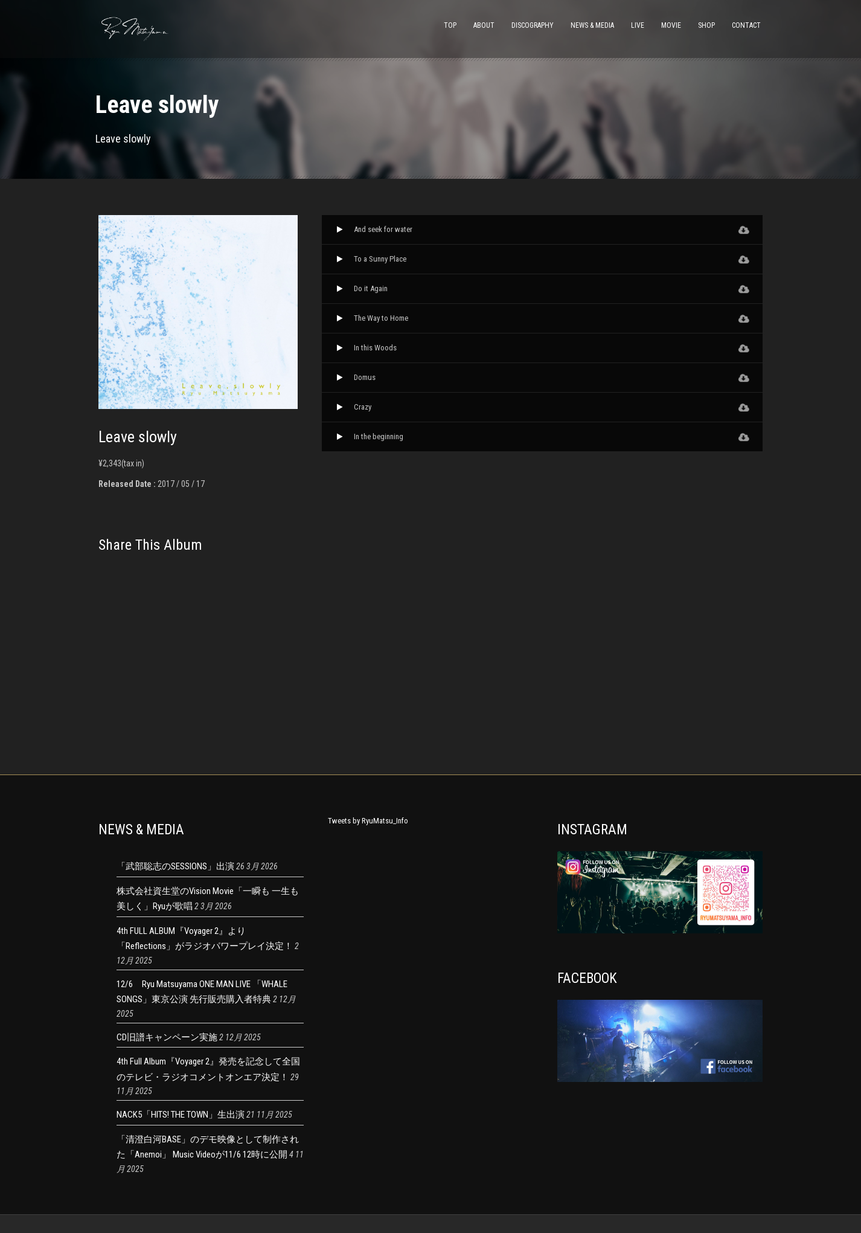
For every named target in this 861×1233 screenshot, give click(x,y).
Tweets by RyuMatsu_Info (368, 820)
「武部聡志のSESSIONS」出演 (175, 866)
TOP (450, 25)
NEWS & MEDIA (592, 25)
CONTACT (746, 25)
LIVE (637, 25)
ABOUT (484, 25)
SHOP (706, 25)
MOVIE (671, 25)
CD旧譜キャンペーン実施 (167, 1037)
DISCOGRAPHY (532, 25)
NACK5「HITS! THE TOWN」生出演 (181, 1114)
